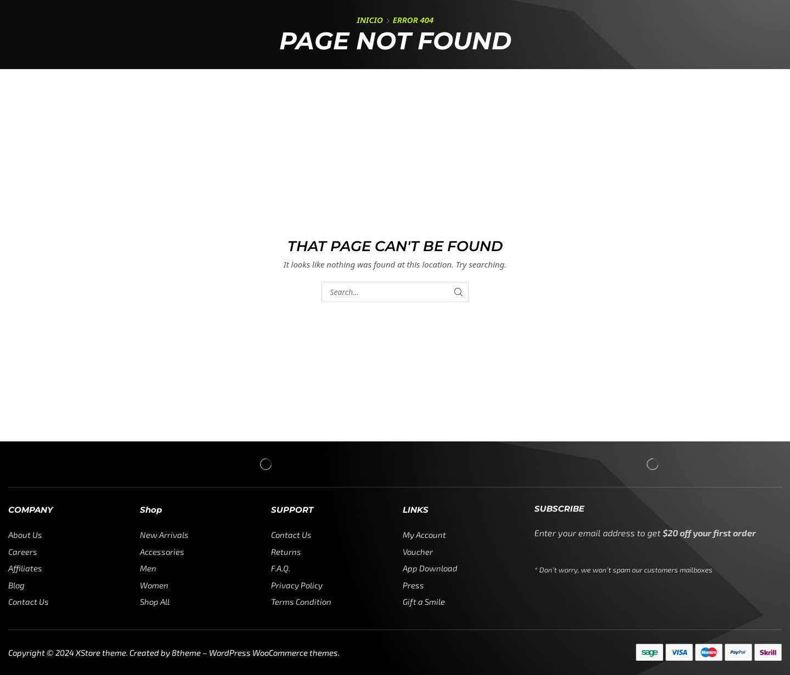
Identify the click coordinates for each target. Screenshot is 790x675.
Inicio (370, 19)
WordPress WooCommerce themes (273, 652)
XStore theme (101, 652)
